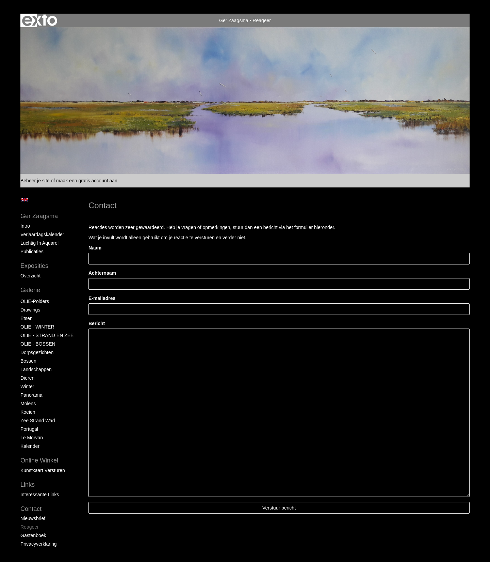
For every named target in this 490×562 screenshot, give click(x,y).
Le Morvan (31, 437)
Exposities (34, 265)
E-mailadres (101, 298)
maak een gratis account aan (86, 180)
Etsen (26, 318)
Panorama (31, 395)
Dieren (27, 378)
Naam (94, 247)
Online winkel (39, 460)
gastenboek (33, 535)
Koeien (27, 412)
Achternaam (102, 273)
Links (27, 484)
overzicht (30, 275)
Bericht (96, 323)
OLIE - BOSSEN (37, 344)
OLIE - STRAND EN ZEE (47, 335)
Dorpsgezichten (36, 352)
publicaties (32, 251)
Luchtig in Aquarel (39, 243)
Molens (28, 403)
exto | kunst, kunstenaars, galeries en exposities (39, 20)
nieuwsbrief (32, 518)
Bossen (28, 361)
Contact (31, 508)
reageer (29, 527)
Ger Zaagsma (233, 20)
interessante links (39, 494)
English (24, 200)
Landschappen (36, 369)
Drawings (30, 310)
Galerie (30, 290)
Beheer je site (35, 180)
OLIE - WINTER (37, 327)
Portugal (29, 429)
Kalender (29, 446)
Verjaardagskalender (42, 234)
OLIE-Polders (34, 301)
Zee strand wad (37, 420)
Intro (25, 226)
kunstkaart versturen (42, 470)
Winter (27, 386)
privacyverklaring (38, 544)
